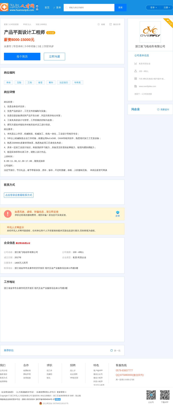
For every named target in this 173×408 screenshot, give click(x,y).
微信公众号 (98, 374)
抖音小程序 (98, 381)
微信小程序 (98, 378)
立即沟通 (54, 56)
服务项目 (3, 374)
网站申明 (27, 374)
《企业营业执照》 (7, 392)
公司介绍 (3, 370)
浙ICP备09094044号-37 (45, 399)
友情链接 (27, 378)
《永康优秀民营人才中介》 (46, 392)
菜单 (58, 7)
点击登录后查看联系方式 (18, 195)
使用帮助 (3, 381)
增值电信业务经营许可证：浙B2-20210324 (17, 399)
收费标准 (27, 370)
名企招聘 (73, 374)
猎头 (48, 378)
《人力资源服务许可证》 (25, 392)
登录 (152, 7)
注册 (166, 7)
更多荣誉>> (61, 392)
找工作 (49, 370)
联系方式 (3, 378)
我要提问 (163, 109)
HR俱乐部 (74, 378)
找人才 (73, 370)
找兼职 (49, 374)
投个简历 (22, 56)
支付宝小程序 (98, 385)
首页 (47, 7)
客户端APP (98, 370)
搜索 (120, 7)
